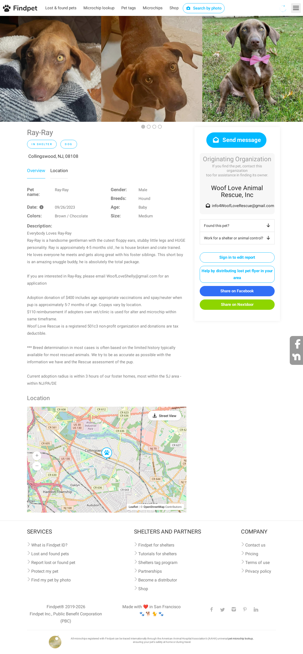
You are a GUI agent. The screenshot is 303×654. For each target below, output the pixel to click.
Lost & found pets (61, 8)
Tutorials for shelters (157, 553)
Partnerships (150, 571)
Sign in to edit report (237, 257)
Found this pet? (238, 225)
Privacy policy (258, 571)
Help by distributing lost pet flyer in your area (237, 274)
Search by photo (204, 8)
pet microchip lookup (240, 638)
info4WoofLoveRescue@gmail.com (243, 205)
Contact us (255, 545)
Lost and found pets (50, 553)
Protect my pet (44, 571)
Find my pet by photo (51, 580)
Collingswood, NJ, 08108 (53, 156)
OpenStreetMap (154, 507)
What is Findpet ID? (49, 545)
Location (59, 170)
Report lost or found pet (53, 562)
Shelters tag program (157, 562)
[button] (103, 447)
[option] (50, 69)
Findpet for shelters (156, 545)
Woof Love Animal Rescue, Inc (237, 191)
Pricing (251, 553)
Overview (36, 170)
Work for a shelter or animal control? (238, 238)
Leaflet (133, 507)
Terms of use (257, 562)
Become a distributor (157, 580)
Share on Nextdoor (237, 304)
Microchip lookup (98, 8)
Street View (167, 416)
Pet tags (128, 8)
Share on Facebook (237, 291)
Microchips (153, 8)
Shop (174, 8)
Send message (236, 140)
